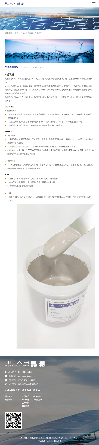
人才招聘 (25, 403)
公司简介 (25, 396)
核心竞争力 (37, 400)
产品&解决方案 (27, 33)
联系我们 (25, 406)
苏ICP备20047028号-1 (69, 438)
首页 (16, 33)
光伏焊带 (8, 400)
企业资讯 (25, 400)
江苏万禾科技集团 (54, 441)
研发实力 (37, 396)
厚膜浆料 (38, 33)
